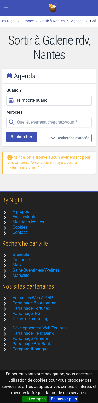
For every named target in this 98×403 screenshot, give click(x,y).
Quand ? (14, 90)
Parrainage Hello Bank (33, 333)
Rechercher (21, 136)
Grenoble (21, 254)
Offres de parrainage (31, 318)
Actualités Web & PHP (33, 297)
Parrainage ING (27, 313)
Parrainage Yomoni (30, 338)
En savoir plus (64, 398)
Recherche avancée (69, 138)
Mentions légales (28, 221)
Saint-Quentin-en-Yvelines (36, 270)
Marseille (21, 275)
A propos (21, 211)
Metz (17, 264)
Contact (20, 232)
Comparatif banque (30, 348)
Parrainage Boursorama (34, 303)
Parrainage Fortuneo (31, 308)
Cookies (20, 227)
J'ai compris (34, 398)
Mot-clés (14, 112)
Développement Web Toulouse (40, 328)
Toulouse (21, 259)
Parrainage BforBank (32, 343)
